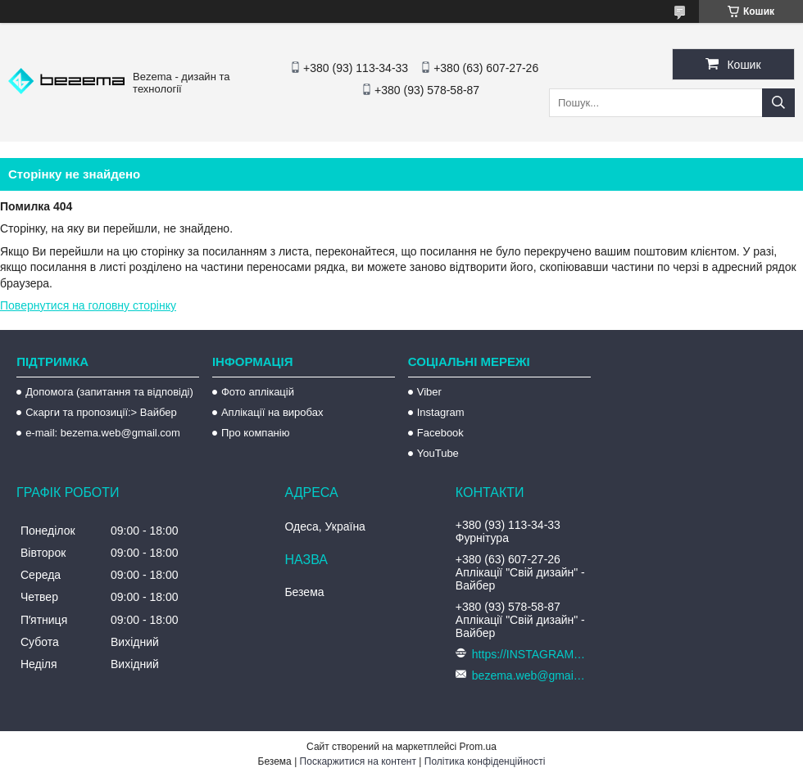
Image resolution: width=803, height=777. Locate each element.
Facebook (440, 433)
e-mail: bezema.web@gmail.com (102, 433)
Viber (429, 392)
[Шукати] (778, 102)
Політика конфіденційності (485, 761)
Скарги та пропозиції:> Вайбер (101, 412)
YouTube (438, 453)
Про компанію (255, 433)
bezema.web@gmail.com (529, 675)
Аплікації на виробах (272, 412)
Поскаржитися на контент (358, 761)
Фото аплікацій (257, 392)
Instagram (441, 412)
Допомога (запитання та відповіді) (109, 392)
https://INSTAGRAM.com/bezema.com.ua (529, 654)
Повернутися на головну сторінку (88, 305)
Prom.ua (478, 746)
